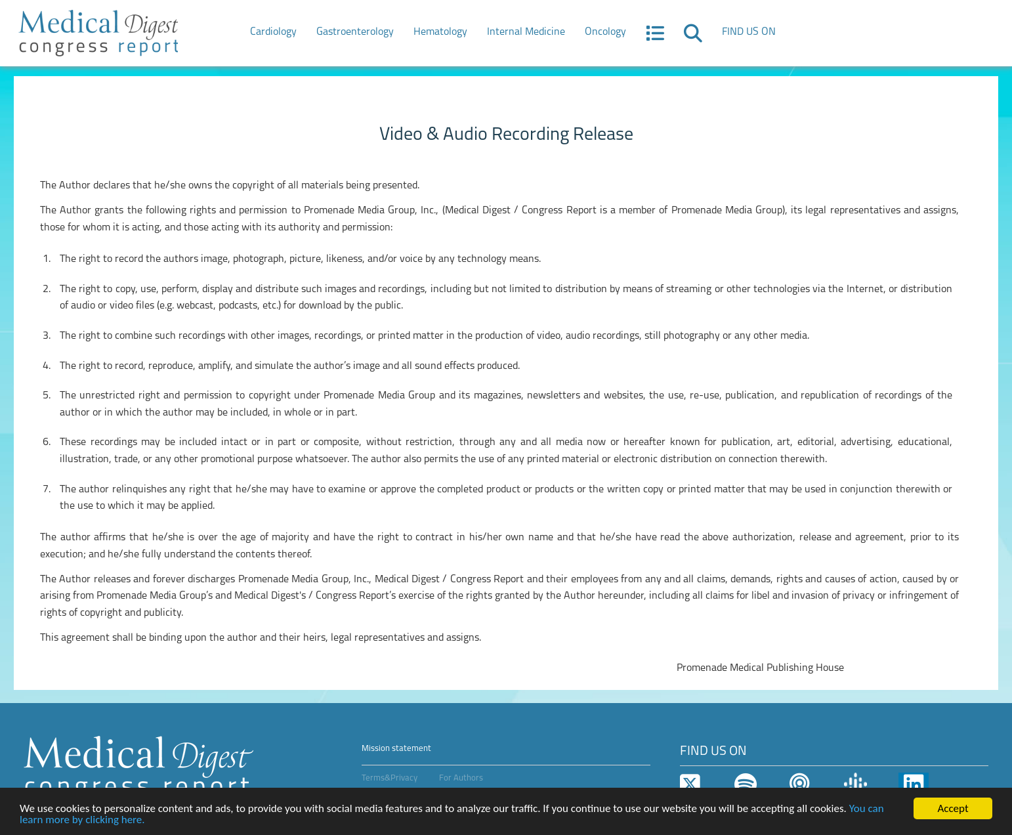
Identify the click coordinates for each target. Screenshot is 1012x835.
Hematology (440, 32)
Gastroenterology (355, 32)
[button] (655, 37)
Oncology (605, 32)
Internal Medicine (526, 32)
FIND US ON (749, 32)
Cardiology (273, 32)
